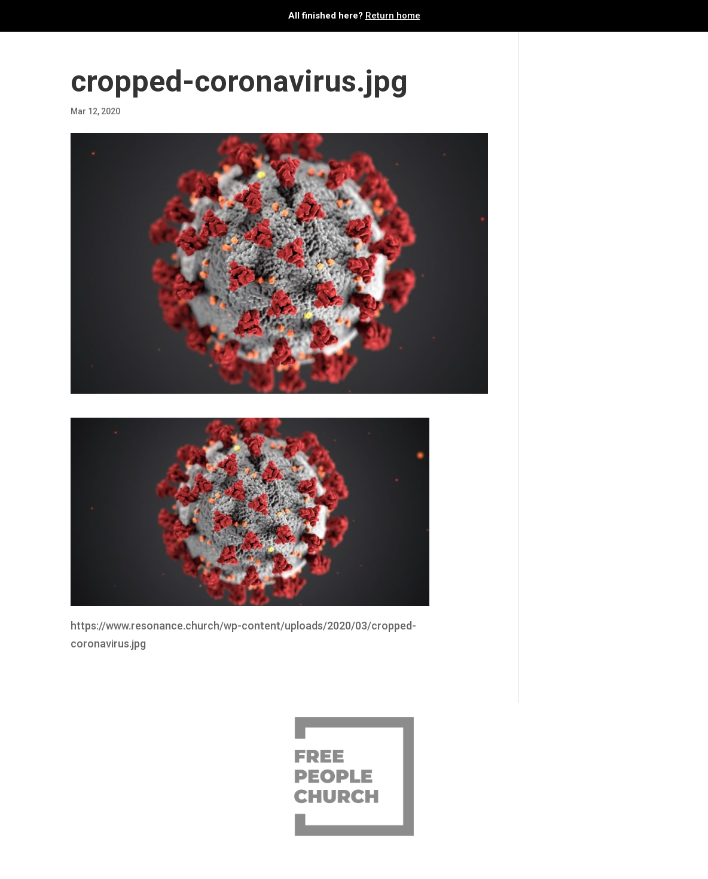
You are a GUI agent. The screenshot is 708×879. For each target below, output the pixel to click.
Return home (392, 15)
